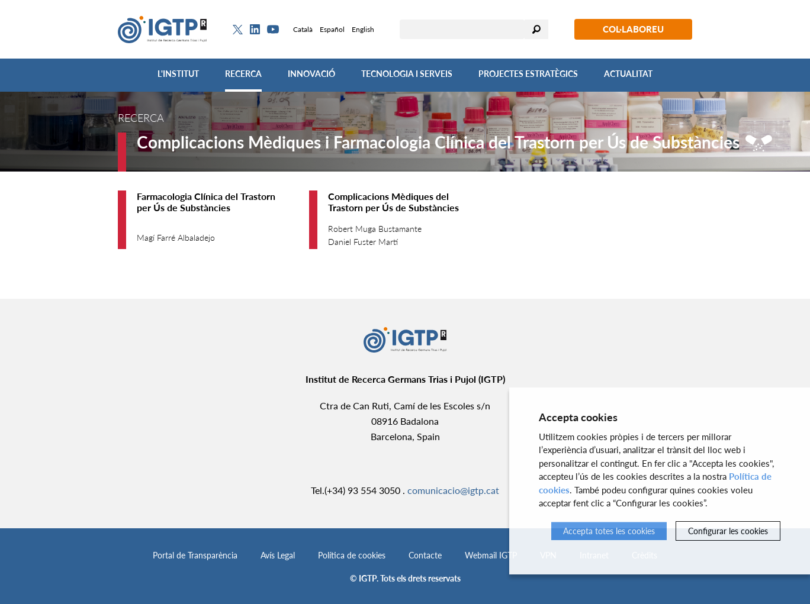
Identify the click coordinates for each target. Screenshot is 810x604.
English (363, 29)
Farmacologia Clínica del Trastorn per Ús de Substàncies (206, 201)
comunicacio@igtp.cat (453, 490)
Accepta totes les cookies (609, 531)
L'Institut (178, 74)
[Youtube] (273, 29)
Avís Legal (278, 555)
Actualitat (628, 74)
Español (332, 29)
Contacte (425, 555)
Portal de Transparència (195, 555)
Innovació (311, 74)
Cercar (536, 29)
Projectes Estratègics (528, 74)
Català (303, 29)
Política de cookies (351, 555)
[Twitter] (238, 29)
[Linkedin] (255, 29)
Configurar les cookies (728, 531)
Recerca (243, 74)
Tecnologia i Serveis (406, 74)
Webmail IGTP (491, 555)
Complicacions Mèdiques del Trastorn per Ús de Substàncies (393, 201)
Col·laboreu (633, 29)
